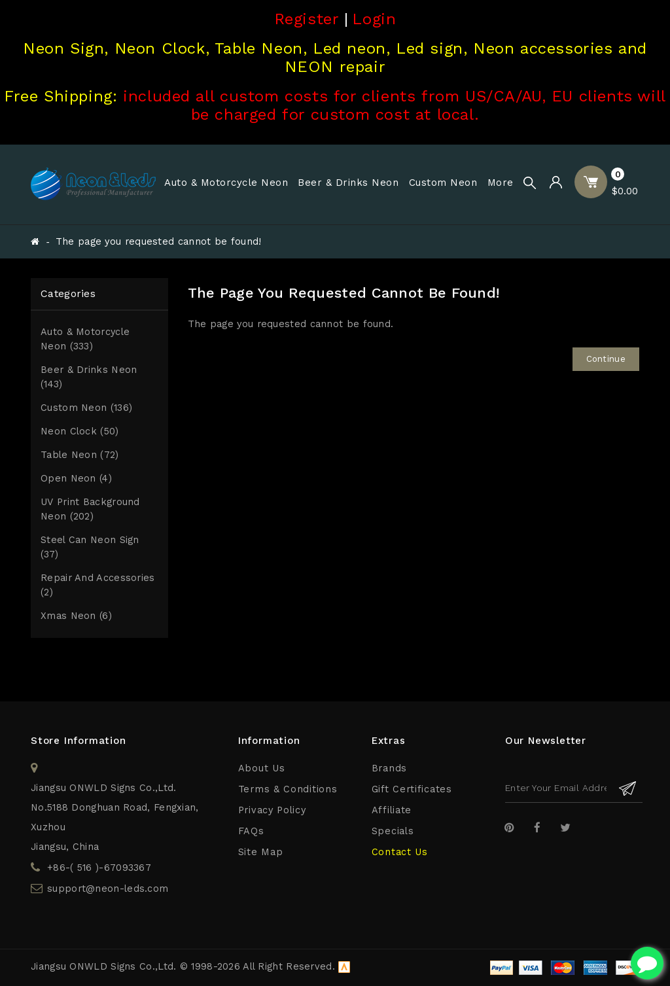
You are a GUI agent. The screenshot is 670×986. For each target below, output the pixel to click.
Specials (393, 831)
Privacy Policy (272, 810)
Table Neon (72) (80, 455)
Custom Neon (443, 182)
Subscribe (628, 788)
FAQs (251, 831)
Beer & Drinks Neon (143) (89, 377)
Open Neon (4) (76, 478)
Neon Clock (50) (80, 431)
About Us (261, 768)
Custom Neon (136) (86, 408)
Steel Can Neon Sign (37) (90, 547)
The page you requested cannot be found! (159, 241)
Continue (606, 359)
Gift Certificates (412, 789)
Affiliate (392, 810)
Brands (389, 768)
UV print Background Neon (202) (90, 509)
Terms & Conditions (288, 789)
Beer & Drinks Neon (348, 182)
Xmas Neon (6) (76, 616)
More (500, 182)
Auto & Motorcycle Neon (226, 182)
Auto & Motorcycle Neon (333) (85, 339)
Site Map (260, 852)
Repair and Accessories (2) (98, 585)
